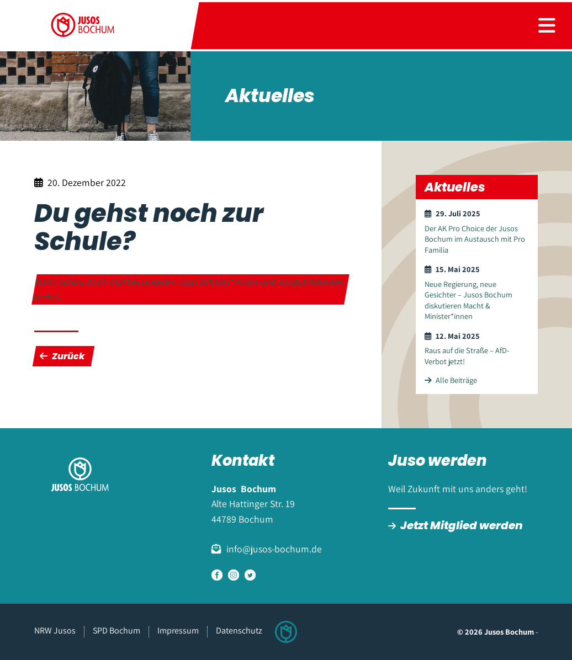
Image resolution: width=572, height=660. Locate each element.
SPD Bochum (116, 630)
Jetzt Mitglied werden (461, 525)
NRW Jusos (55, 630)
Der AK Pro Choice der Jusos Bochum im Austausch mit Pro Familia (475, 239)
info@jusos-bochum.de (274, 548)
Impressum (178, 630)
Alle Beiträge (451, 380)
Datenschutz (239, 630)
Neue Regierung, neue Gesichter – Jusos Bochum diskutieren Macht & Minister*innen (468, 300)
